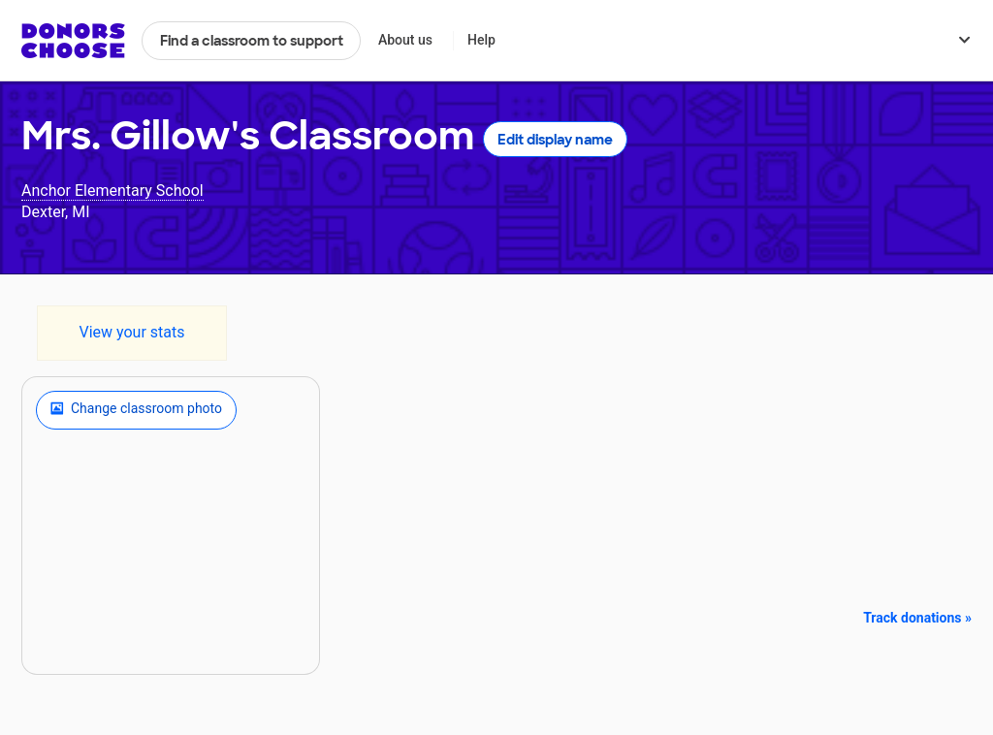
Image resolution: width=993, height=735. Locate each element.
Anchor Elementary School (112, 190)
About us (405, 40)
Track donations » (917, 617)
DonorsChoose (73, 40)
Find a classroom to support (251, 40)
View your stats (131, 332)
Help (481, 40)
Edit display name (555, 139)
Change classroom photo (136, 410)
